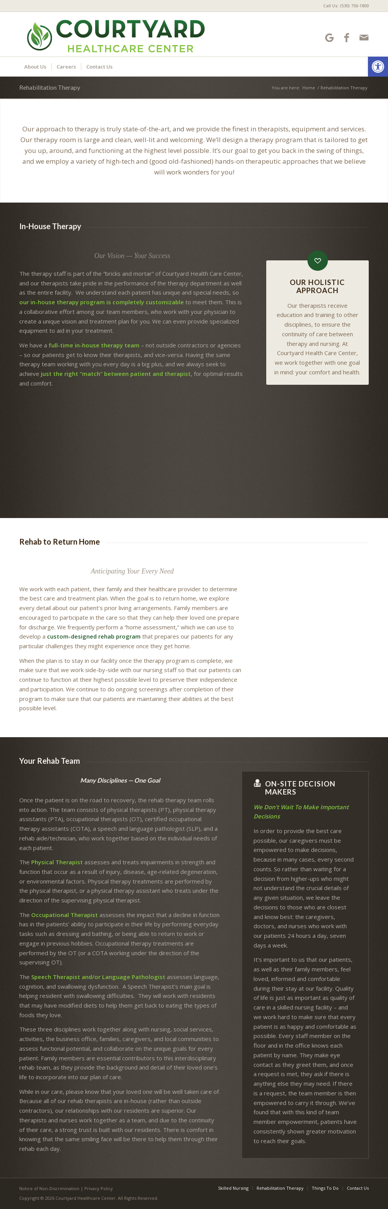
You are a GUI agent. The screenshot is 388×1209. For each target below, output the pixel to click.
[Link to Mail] (364, 38)
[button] (378, 67)
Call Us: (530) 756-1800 (346, 5)
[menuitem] (344, 6)
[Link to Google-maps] (329, 38)
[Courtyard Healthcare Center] (113, 34)
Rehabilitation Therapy (49, 87)
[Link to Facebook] (346, 38)
